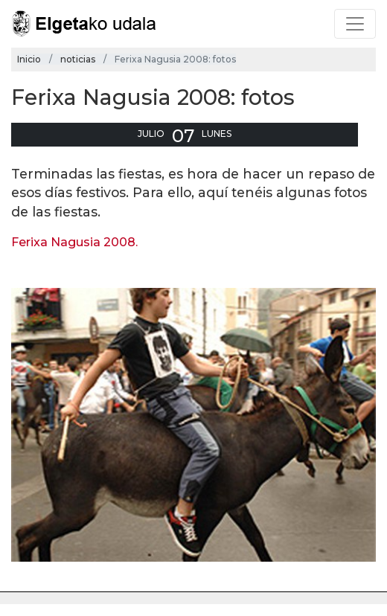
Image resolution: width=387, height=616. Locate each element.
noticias (77, 59)
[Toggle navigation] (355, 24)
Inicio (29, 59)
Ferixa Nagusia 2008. (74, 242)
